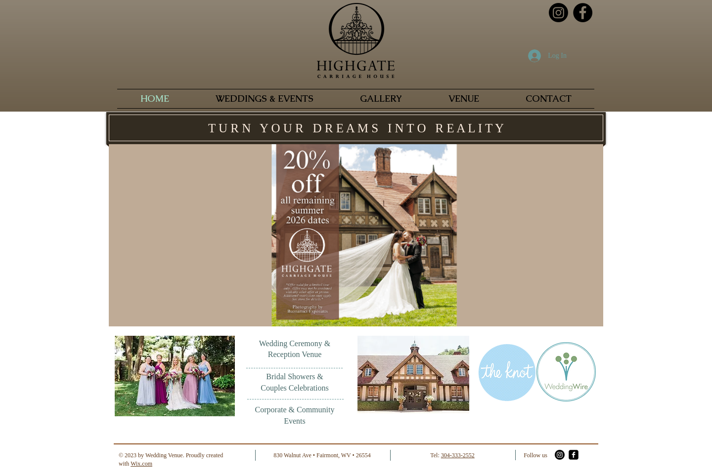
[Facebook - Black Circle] (582, 12)
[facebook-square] (573, 455)
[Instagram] (558, 12)
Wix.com (141, 463)
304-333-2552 (458, 455)
